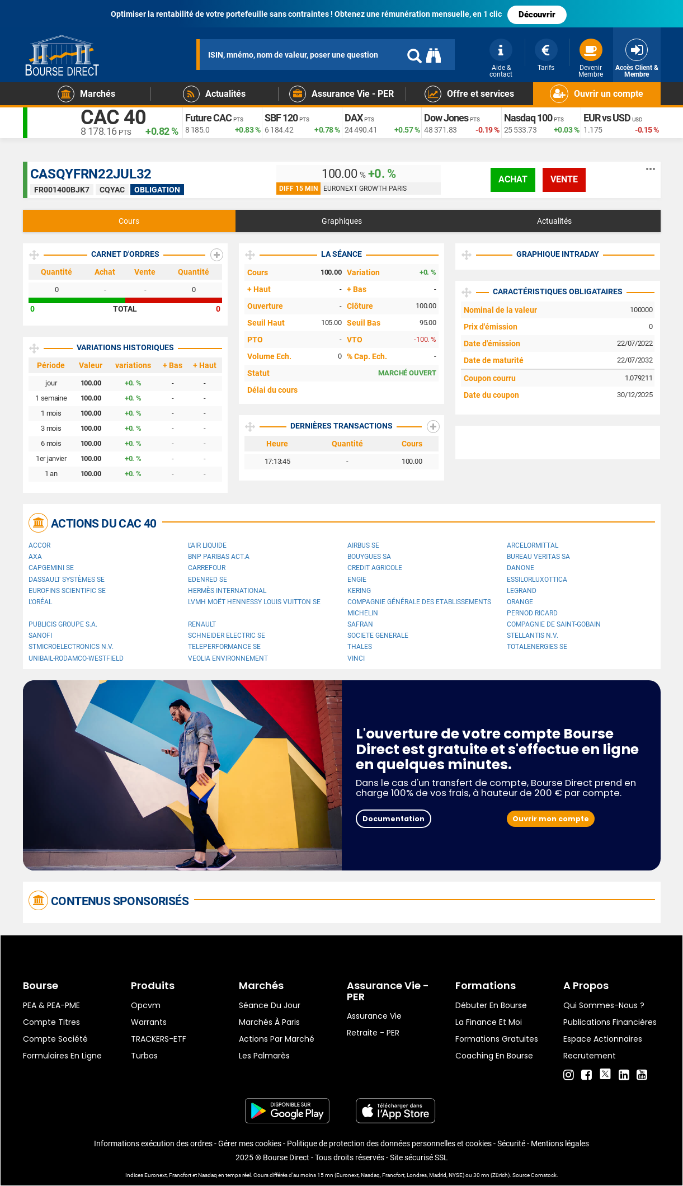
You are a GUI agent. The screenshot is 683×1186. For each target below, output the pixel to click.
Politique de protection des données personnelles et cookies (389, 1143)
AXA (35, 557)
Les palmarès (264, 1055)
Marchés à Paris (269, 1022)
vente (564, 179)
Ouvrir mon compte (550, 818)
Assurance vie (374, 1016)
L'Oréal (40, 602)
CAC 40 (113, 117)
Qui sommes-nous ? (603, 1005)
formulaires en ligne (62, 1055)
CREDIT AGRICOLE (374, 568)
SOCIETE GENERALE (377, 635)
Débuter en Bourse (491, 1005)
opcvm (146, 1005)
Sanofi (40, 635)
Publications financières (610, 1022)
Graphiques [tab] (342, 221)
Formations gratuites (496, 1038)
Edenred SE (207, 579)
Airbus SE (363, 545)
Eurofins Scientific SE (67, 591)
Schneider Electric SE (226, 635)
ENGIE (356, 579)
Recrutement (589, 1055)
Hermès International (227, 591)
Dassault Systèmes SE (67, 579)
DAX (353, 118)
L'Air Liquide (207, 545)
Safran (360, 624)
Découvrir (537, 15)
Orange (520, 602)
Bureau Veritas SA (538, 557)
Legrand (521, 591)
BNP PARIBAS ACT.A (218, 557)
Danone (520, 568)
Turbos (144, 1055)
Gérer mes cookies (249, 1143)
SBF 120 (281, 118)
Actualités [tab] (554, 221)
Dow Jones (446, 118)
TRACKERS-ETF (158, 1038)
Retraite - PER (373, 1032)
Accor (39, 545)
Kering (359, 591)
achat (512, 179)
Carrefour (206, 568)
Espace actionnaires (602, 1038)
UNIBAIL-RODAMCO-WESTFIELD (76, 658)
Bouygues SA (369, 557)
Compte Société (55, 1038)
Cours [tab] (129, 221)
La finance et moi (488, 1022)
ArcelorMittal (532, 545)
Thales (359, 647)
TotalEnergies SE (537, 647)
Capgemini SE (51, 568)
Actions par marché (276, 1038)
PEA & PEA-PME (51, 1005)
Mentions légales (560, 1143)
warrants (149, 1022)
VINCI (356, 658)
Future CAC (208, 118)
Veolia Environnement (228, 658)
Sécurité (511, 1143)
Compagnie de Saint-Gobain (554, 624)
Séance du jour (269, 1005)
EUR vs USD (606, 118)
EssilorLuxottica (537, 579)
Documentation (393, 818)
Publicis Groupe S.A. (63, 624)
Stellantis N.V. (532, 635)
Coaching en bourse (494, 1055)
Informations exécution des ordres (153, 1143)
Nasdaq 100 (528, 118)
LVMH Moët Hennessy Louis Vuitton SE (254, 602)
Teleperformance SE (224, 647)
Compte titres (51, 1022)
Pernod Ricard (532, 613)
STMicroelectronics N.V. (71, 647)
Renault (202, 624)
